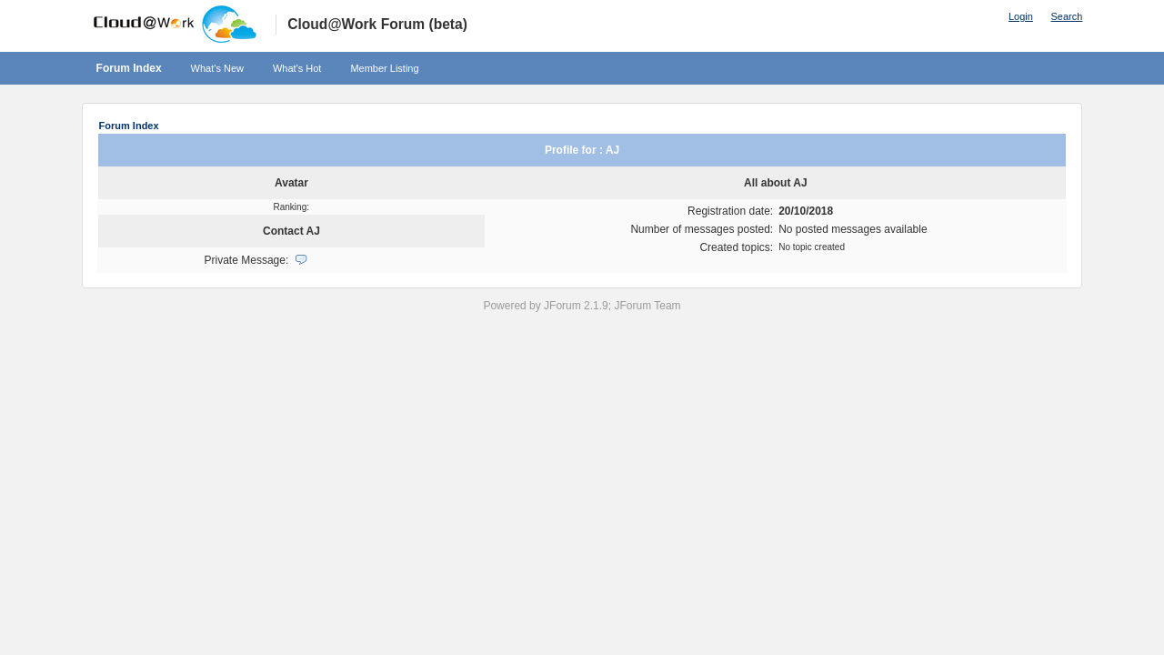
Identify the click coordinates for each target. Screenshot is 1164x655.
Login (1020, 16)
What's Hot (297, 68)
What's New (217, 68)
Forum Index (129, 68)
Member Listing (384, 68)
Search (1067, 16)
